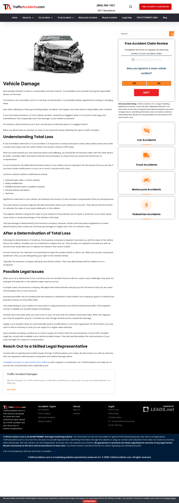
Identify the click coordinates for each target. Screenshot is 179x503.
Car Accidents (146, 141)
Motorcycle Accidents (146, 190)
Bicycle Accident (109, 17)
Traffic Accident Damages (22, 408)
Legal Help (127, 17)
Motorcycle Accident (88, 17)
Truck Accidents (146, 165)
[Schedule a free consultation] (155, 7)
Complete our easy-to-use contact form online (26, 395)
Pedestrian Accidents (146, 215)
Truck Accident (66, 17)
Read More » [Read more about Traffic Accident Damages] (12, 424)
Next (146, 92)
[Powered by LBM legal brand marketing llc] (158, 443)
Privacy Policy (170, 498)
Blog (165, 17)
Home (15, 17)
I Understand (89, 501)
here (54, 492)
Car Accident (45, 17)
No (158, 83)
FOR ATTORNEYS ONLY (147, 17)
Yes (134, 83)
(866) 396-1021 (106, 5)
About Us (28, 17)
